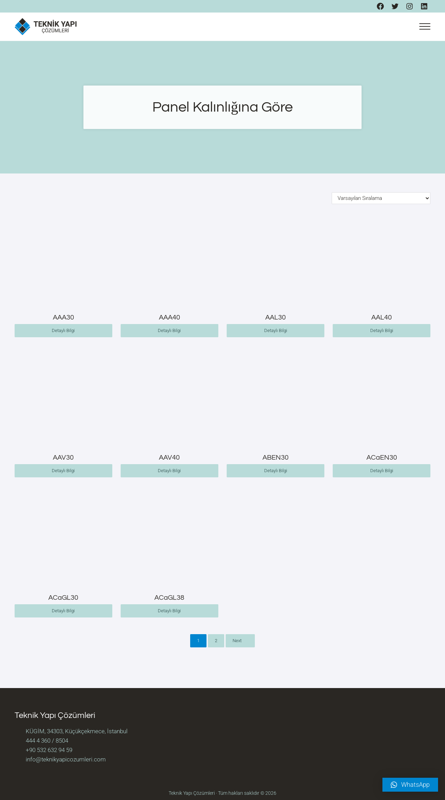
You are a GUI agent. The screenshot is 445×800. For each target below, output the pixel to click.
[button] (410, 785)
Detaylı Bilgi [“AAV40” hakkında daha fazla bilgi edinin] (169, 470)
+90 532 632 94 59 (49, 749)
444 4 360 (38, 740)
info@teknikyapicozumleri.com (66, 759)
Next (237, 640)
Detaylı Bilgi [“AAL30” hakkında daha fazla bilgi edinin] (275, 330)
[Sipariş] (381, 198)
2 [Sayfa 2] (216, 640)
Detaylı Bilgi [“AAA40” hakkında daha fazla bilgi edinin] (169, 330)
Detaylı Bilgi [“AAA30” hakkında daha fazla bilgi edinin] (63, 330)
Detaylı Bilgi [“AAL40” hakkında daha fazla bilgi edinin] (381, 330)
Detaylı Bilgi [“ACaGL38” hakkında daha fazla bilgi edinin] (169, 610)
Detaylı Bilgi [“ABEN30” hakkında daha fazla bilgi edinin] (275, 470)
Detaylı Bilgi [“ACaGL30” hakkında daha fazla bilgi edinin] (63, 610)
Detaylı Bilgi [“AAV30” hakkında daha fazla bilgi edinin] (63, 470)
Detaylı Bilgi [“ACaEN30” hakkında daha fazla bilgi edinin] (381, 470)
